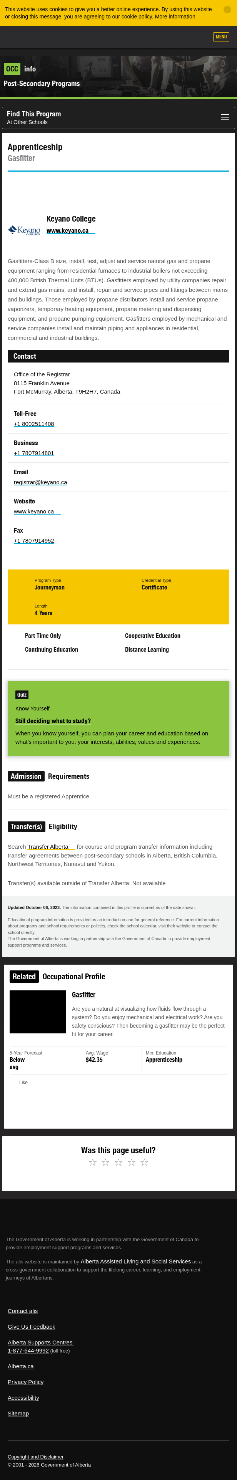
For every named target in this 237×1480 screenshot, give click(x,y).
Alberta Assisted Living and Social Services (135, 1253)
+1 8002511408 (34, 416)
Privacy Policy (25, 1374)
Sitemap (18, 1405)
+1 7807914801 (34, 445)
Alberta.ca (21, 1358)
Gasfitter (84, 989)
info (20, 61)
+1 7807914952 (34, 533)
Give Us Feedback (31, 1319)
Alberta (20, 36)
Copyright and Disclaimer (35, 1449)
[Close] (227, 9)
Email (78, 178)
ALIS (46, 36)
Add (161, 37)
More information (175, 16)
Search (199, 37)
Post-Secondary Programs (42, 75)
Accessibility (23, 1390)
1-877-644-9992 (28, 1342)
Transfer (51, 839)
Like (180, 37)
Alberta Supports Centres (40, 1334)
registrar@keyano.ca (40, 474)
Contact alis (23, 1303)
